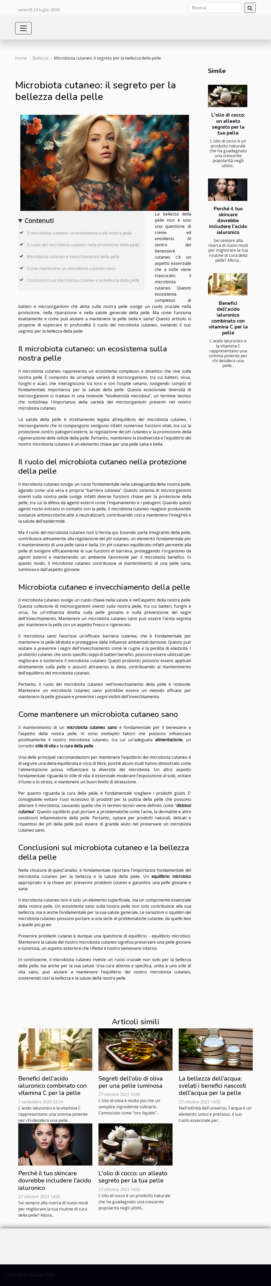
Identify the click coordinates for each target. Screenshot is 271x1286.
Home (21, 58)
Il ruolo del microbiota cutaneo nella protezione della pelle (83, 245)
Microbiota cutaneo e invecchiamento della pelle (73, 256)
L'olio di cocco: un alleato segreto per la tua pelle (228, 124)
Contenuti (39, 220)
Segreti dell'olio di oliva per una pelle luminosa (130, 1082)
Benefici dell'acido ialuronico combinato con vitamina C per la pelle (228, 318)
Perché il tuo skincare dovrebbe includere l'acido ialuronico (228, 220)
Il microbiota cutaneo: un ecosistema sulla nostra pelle (79, 233)
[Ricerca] (215, 8)
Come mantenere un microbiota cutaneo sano (71, 268)
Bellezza (40, 58)
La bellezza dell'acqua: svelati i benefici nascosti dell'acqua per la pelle (212, 1085)
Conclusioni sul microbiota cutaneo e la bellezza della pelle (83, 280)
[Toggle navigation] (23, 28)
